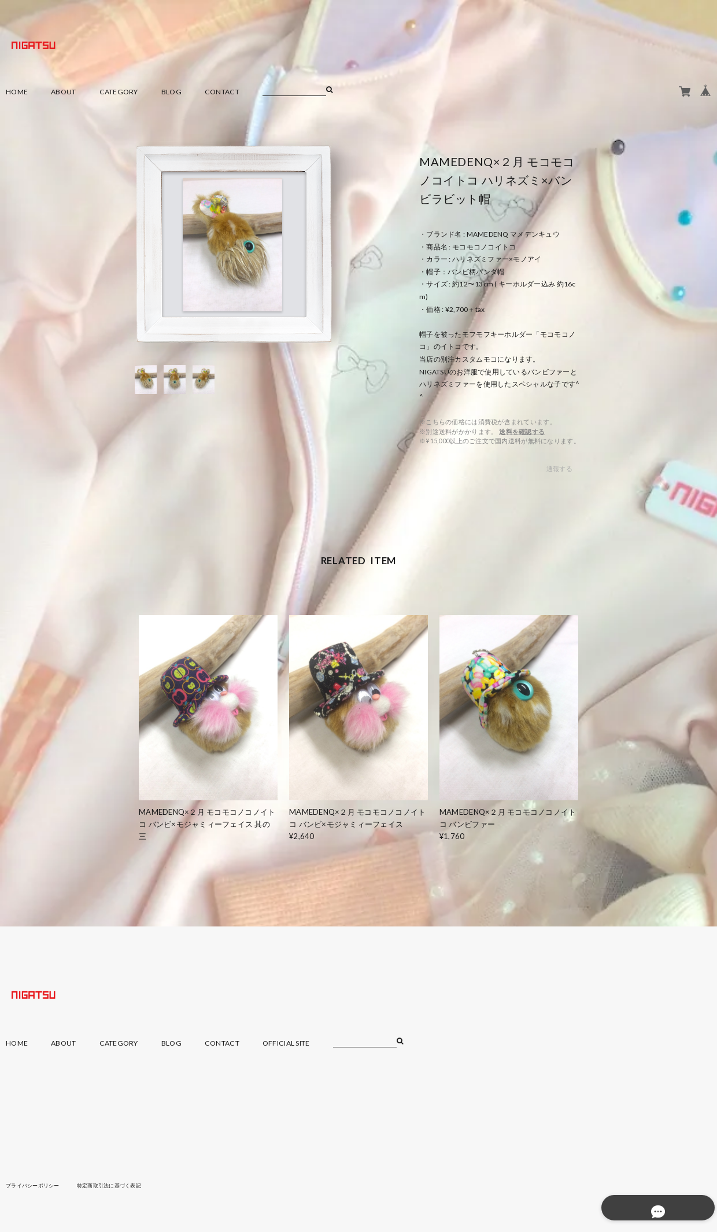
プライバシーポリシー (35, 1185)
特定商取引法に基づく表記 (118, 1185)
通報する (559, 468)
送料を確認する (522, 431)
